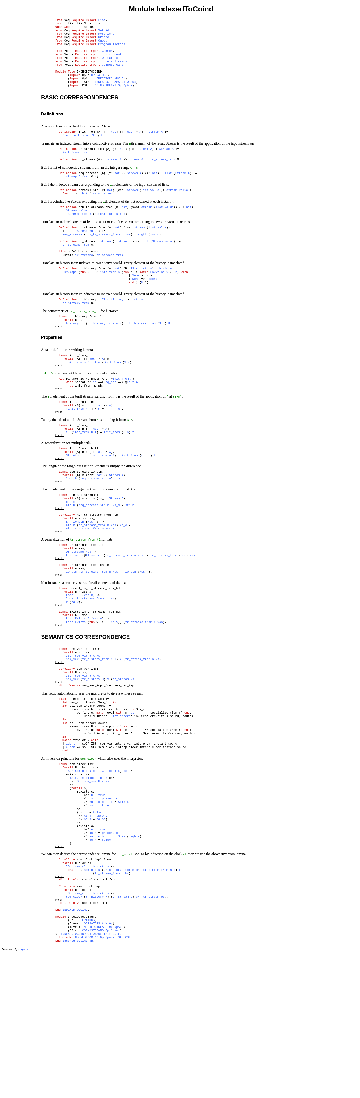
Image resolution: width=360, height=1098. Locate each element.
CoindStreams (113, 74)
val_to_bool (99, 920)
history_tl (75, 367)
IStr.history (141, 304)
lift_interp (121, 818)
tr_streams (87, 272)
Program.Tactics (111, 49)
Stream (154, 148)
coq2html (24, 1093)
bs (125, 882)
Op (123, 91)
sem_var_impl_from (85, 739)
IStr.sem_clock (78, 882)
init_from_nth (81, 454)
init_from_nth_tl (84, 507)
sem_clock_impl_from (94, 987)
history (165, 304)
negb (132, 961)
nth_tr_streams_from (95, 233)
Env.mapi (69, 308)
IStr (107, 1076)
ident (70, 851)
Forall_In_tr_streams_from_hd (95, 669)
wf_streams (75, 627)
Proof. (59, 370)
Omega (102, 45)
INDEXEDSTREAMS (107, 95)
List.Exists (76, 705)
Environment (112, 62)
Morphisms (106, 37)
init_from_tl (80, 481)
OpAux (131, 95)
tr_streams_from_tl (86, 618)
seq (86, 199)
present (108, 915)
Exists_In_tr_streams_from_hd (95, 697)
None (135, 316)
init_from (87, 148)
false (97, 932)
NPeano (103, 41)
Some (135, 312)
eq (95, 432)
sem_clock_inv (81, 874)
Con (104, 882)
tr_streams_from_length (89, 642)
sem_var (72, 751)
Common (107, 58)
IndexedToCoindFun (83, 1056)
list (168, 195)
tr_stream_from (91, 167)
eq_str (110, 432)
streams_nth (88, 214)
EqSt (130, 432)
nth (81, 218)
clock (70, 855)
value (154, 214)
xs (86, 171)
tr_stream (87, 179)
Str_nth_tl (75, 515)
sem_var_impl (87, 763)
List (101, 20)
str (104, 542)
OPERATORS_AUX (108, 91)
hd (73, 685)
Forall (71, 677)
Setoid (103, 33)
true (101, 911)
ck (111, 882)
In (68, 681)
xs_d (116, 572)
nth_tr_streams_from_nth (97, 584)
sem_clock (92, 1000)
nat (113, 148)
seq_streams (88, 195)
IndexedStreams (114, 70)
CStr (116, 1076)
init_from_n (79, 401)
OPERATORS (99, 86)
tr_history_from (92, 304)
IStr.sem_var (77, 747)
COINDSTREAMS (105, 99)
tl (68, 489)
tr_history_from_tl (86, 359)
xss (93, 218)
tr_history (87, 340)
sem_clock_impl (89, 1019)
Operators (110, 66)
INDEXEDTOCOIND (89, 82)
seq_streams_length (86, 534)
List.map (69, 199)
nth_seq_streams (83, 560)
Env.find (157, 308)
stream (143, 167)
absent (109, 218)
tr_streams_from (92, 256)
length (141, 264)
